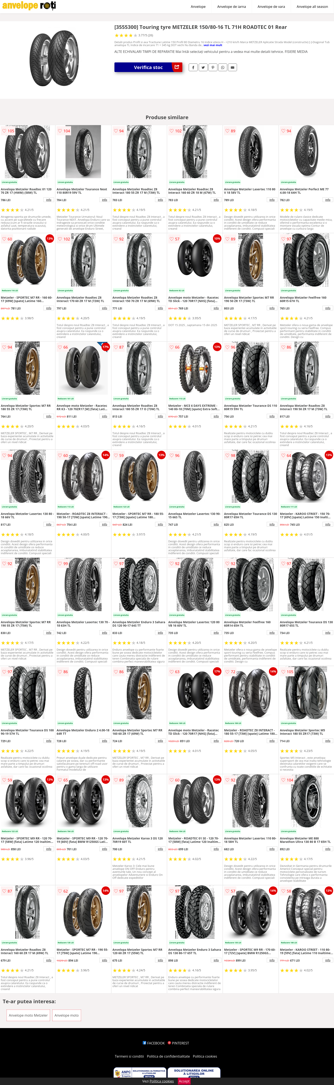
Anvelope (198, 6)
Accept (184, 1081)
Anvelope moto (67, 1015)
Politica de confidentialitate (168, 1056)
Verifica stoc (158, 67)
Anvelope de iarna (231, 6)
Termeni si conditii (129, 1056)
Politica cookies (205, 1056)
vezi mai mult (213, 45)
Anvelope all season (312, 6)
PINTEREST (178, 1043)
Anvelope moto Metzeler (28, 1015)
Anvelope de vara (271, 6)
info (48, 200)
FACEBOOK (154, 1043)
